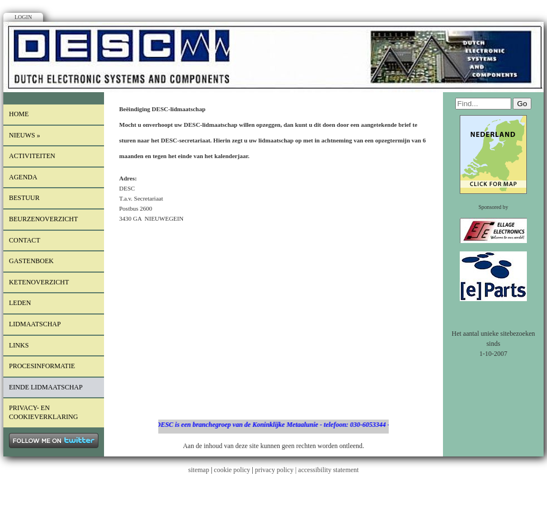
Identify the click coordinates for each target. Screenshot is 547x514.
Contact (24, 240)
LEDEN (20, 303)
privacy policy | (276, 470)
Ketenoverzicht (39, 282)
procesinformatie (42, 366)
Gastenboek (31, 261)
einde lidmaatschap (46, 387)
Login (23, 17)
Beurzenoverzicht (43, 219)
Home (19, 114)
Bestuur (24, 198)
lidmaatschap (35, 324)
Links (19, 345)
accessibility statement (328, 470)
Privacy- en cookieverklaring (43, 412)
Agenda (23, 177)
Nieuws (24, 135)
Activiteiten (32, 156)
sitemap (198, 470)
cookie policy (232, 470)
